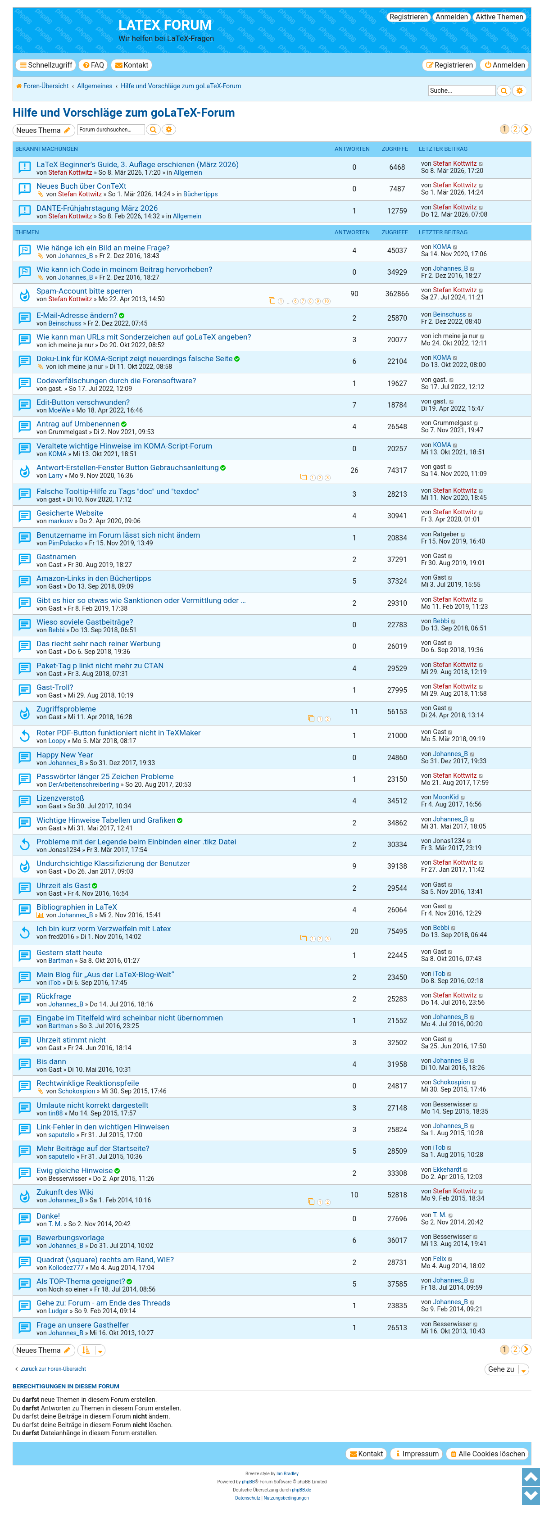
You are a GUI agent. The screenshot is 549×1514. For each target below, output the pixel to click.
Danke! (48, 1215)
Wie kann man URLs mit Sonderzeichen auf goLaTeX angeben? (143, 336)
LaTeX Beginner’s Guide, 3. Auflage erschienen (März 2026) (137, 164)
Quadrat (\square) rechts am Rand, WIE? (105, 1259)
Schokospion (76, 1091)
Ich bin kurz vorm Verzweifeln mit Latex (103, 928)
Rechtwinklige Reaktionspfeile (87, 1083)
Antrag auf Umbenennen (78, 423)
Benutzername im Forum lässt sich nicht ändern (118, 534)
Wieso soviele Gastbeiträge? (84, 621)
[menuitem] (93, 65)
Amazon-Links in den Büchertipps (93, 578)
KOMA (442, 246)
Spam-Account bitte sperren (84, 290)
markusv (60, 521)
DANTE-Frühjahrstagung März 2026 (97, 208)
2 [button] (515, 129)
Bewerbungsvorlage (70, 1237)
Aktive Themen (499, 17)
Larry (55, 475)
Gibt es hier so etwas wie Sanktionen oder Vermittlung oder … (141, 600)
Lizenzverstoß (60, 797)
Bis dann (51, 1061)
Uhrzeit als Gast (63, 885)
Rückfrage (53, 996)
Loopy (57, 740)
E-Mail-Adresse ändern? (77, 315)
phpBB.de (301, 1489)
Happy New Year (64, 754)
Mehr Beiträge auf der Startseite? (93, 1148)
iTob (54, 982)
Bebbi (56, 630)
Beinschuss (64, 323)
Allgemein (187, 172)
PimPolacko (65, 543)
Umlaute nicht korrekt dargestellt (92, 1105)
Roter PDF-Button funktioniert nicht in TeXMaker (118, 732)
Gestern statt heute (69, 952)
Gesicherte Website (69, 512)
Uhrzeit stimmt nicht (71, 1039)
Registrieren (409, 17)
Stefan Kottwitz (70, 172)
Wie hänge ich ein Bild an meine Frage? (103, 247)
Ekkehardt (447, 1169)
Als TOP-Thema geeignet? (80, 1281)
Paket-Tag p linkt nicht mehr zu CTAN (100, 665)
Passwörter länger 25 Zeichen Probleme (105, 776)
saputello (61, 1134)
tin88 (55, 1113)
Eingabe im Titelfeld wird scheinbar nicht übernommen (129, 1017)
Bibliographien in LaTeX (76, 906)
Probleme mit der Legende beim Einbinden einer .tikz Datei (136, 841)
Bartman (60, 960)
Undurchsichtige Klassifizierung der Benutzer (113, 863)
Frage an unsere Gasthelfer (82, 1324)
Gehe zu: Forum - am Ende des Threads (103, 1302)
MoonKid (445, 797)
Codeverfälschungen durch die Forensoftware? (116, 380)
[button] (526, 129)
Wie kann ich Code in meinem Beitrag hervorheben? (124, 269)
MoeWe (59, 410)
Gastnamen (56, 556)
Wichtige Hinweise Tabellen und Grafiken (106, 820)
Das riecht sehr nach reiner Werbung (98, 643)
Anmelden (452, 17)
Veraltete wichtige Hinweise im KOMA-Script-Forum (124, 445)
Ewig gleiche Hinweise (74, 1170)
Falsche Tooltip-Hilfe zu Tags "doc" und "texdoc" (118, 491)
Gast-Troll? (54, 687)
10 (326, 301)
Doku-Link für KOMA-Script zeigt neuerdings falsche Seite (134, 358)
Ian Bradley (288, 1473)
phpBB (248, 1481)
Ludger (58, 1311)
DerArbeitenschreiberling (83, 784)
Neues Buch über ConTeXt (81, 185)
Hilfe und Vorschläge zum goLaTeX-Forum (124, 112)
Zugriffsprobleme (66, 708)
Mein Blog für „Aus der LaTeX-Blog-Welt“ (105, 974)
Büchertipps (200, 194)
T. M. (55, 1224)
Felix (439, 1258)
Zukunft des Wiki (65, 1192)
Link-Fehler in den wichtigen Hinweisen (102, 1126)
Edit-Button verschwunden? (83, 402)
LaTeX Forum (165, 25)
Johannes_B (75, 255)
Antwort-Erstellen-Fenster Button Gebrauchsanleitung (127, 467)
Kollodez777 (66, 1267)
